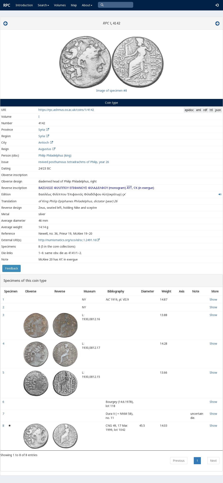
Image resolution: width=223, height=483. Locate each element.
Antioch (43, 142)
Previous (179, 461)
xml (198, 110)
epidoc (189, 110)
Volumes (60, 5)
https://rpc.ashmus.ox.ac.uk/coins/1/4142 (66, 110)
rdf (205, 110)
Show (213, 299)
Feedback (11, 268)
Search (43, 5)
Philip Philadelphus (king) (54, 155)
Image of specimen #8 (111, 90)
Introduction (24, 5)
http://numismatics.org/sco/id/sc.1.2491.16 (67, 240)
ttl (211, 110)
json (218, 110)
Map (74, 5)
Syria (41, 129)
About (87, 5)
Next (213, 461)
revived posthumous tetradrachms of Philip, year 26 (73, 162)
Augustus (44, 149)
